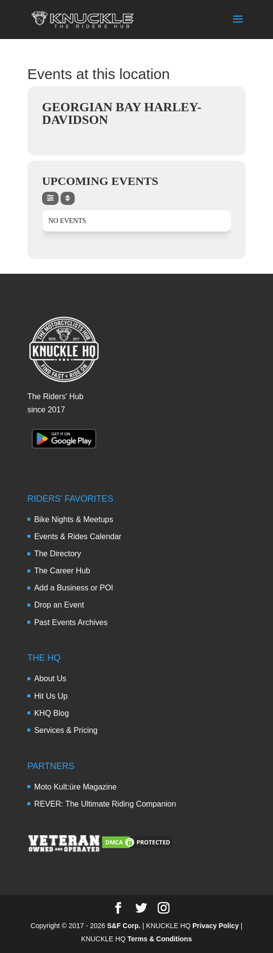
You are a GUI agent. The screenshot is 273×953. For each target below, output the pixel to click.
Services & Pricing (66, 730)
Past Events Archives (70, 622)
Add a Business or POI (73, 588)
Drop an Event (59, 605)
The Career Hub (62, 571)
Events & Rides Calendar (78, 536)
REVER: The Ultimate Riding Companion (105, 804)
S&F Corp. (123, 926)
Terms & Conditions (159, 939)
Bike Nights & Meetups (73, 519)
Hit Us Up (50, 696)
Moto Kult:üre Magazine (75, 787)
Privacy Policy (215, 926)
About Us (50, 678)
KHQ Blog (51, 713)
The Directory (57, 553)
